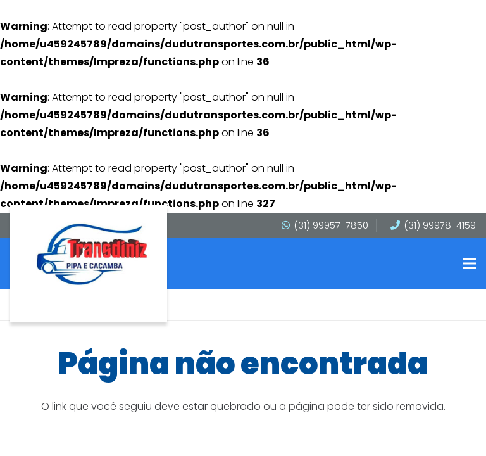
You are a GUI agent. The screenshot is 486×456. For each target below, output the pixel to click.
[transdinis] (91, 254)
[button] (469, 263)
